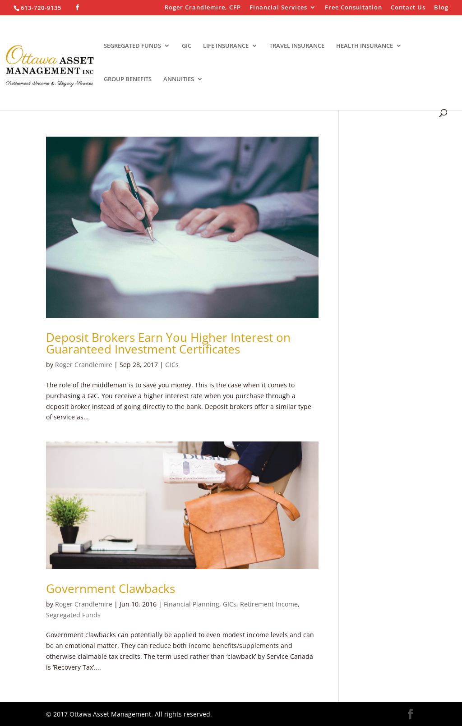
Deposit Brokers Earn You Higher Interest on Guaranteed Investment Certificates (168, 343)
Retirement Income (269, 604)
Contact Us (408, 8)
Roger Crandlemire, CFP (203, 8)
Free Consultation (353, 8)
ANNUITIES (178, 79)
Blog (441, 8)
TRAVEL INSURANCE (296, 46)
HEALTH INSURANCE (364, 46)
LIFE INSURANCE (226, 46)
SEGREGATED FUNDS (132, 46)
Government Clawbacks (110, 588)
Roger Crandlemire (83, 364)
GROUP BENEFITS (128, 79)
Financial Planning (191, 604)
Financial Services (278, 8)
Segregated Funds (73, 615)
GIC (186, 46)
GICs (172, 364)
